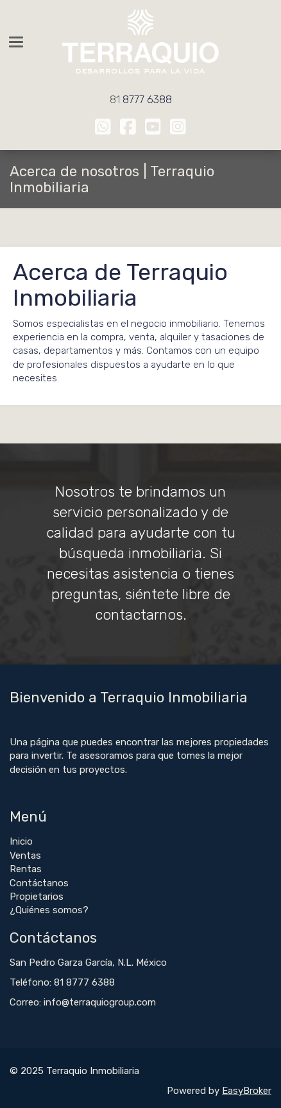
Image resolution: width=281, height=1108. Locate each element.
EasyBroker (246, 1090)
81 (116, 100)
